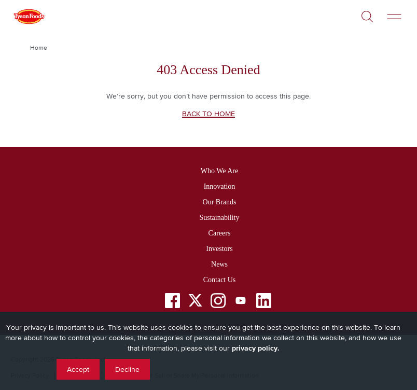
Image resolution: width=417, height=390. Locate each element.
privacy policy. (256, 348)
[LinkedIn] (263, 302)
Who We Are (219, 171)
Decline (127, 369)
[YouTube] (240, 302)
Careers (219, 233)
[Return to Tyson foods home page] (29, 18)
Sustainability (219, 217)
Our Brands (220, 202)
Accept (78, 369)
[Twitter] (195, 300)
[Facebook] (172, 302)
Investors (219, 249)
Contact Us (219, 280)
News (219, 264)
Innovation (219, 186)
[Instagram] (218, 302)
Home (38, 47)
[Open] (367, 13)
